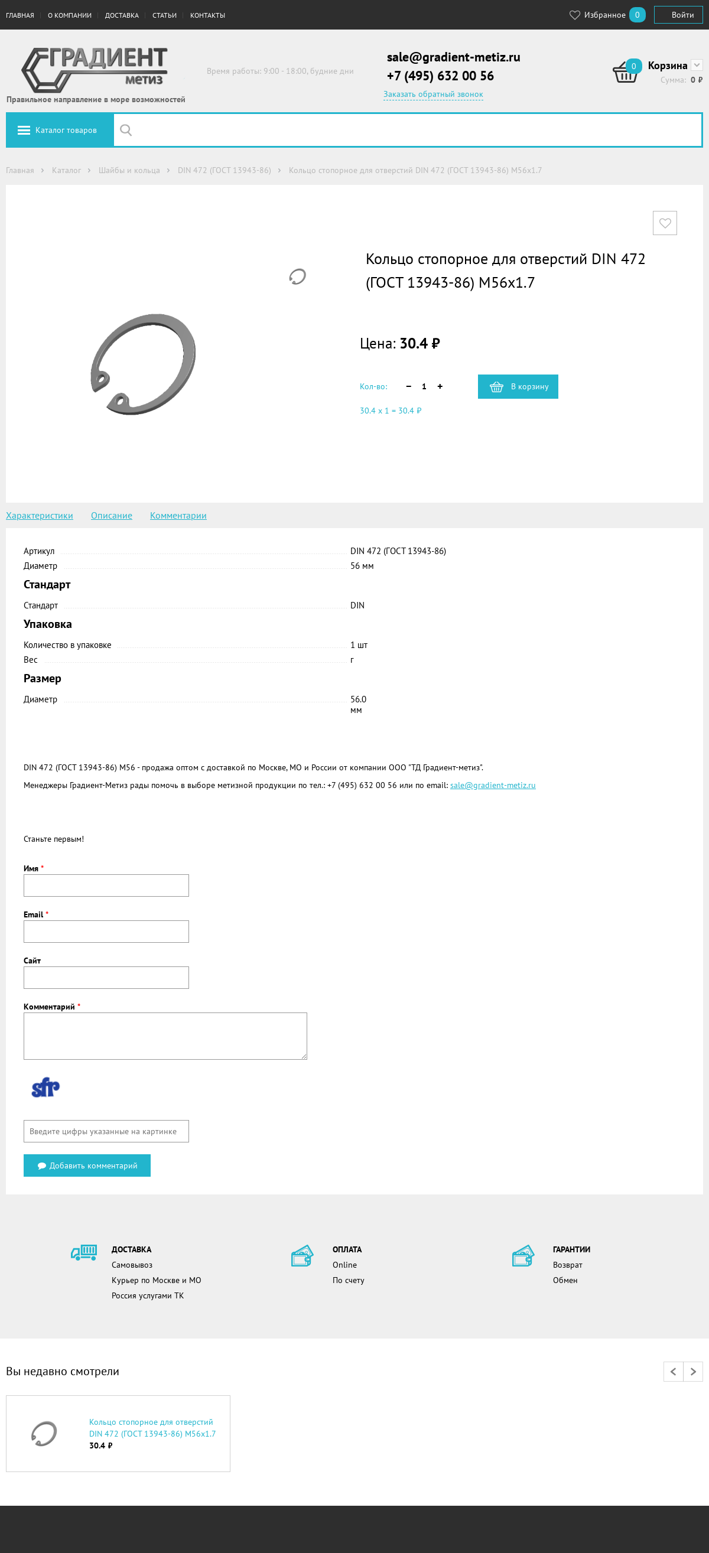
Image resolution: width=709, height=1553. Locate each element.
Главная (20, 15)
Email (36, 914)
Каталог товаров (66, 130)
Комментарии (178, 515)
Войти (683, 14)
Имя (34, 868)
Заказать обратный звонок (433, 94)
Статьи (164, 15)
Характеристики (39, 515)
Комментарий (52, 1006)
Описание (111, 515)
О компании (70, 15)
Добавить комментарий (87, 1165)
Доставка (122, 15)
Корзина (668, 65)
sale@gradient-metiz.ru (454, 56)
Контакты (207, 15)
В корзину (530, 386)
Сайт (32, 960)
